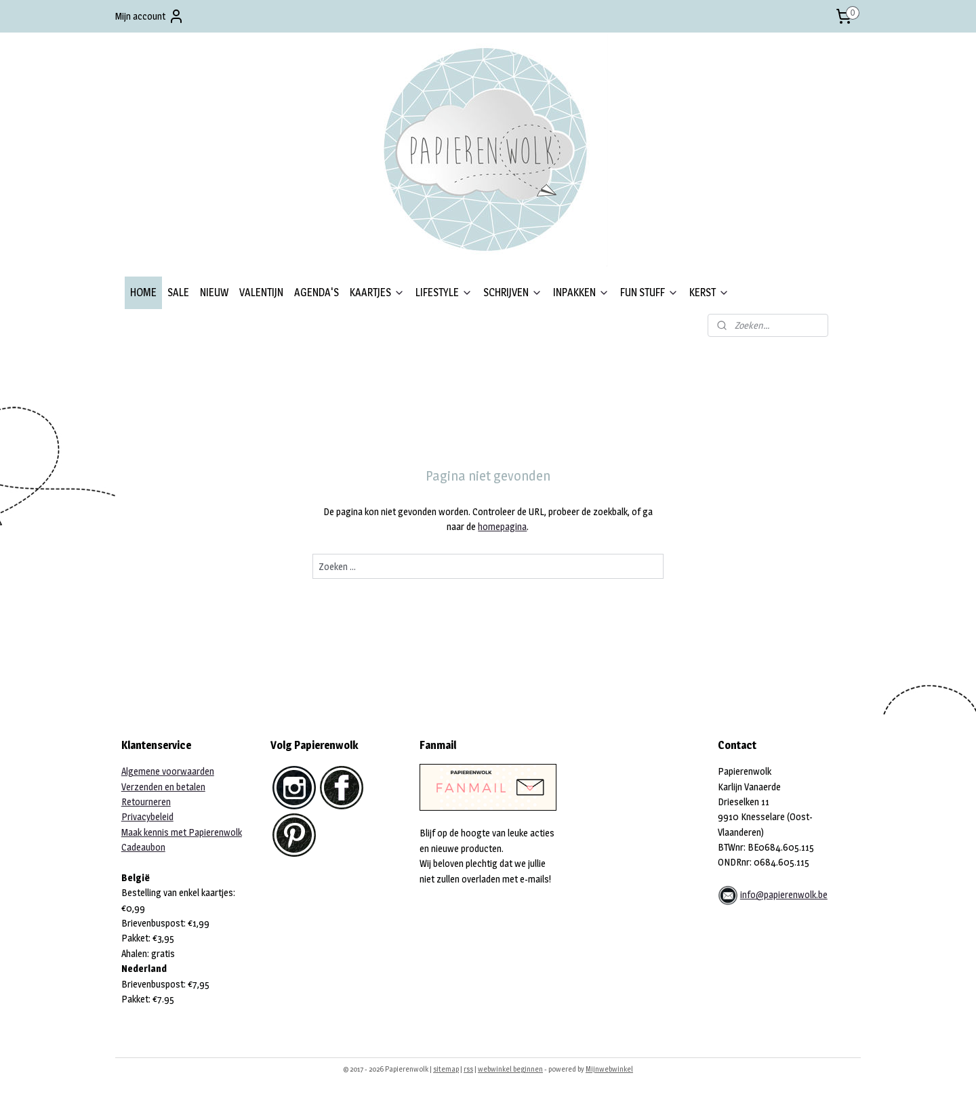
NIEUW (214, 292)
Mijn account (149, 16)
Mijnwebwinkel (609, 1069)
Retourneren (146, 801)
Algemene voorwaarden (167, 771)
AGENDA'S (316, 292)
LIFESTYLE (443, 292)
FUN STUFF (649, 292)
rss (468, 1069)
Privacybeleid (147, 816)
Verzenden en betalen (163, 786)
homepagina (502, 526)
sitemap (446, 1069)
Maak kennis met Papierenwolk (181, 832)
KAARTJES (377, 292)
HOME (143, 292)
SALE (178, 292)
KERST (709, 292)
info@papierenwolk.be (784, 894)
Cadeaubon (143, 847)
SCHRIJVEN (512, 292)
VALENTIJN (261, 292)
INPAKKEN (581, 292)
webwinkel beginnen (510, 1069)
